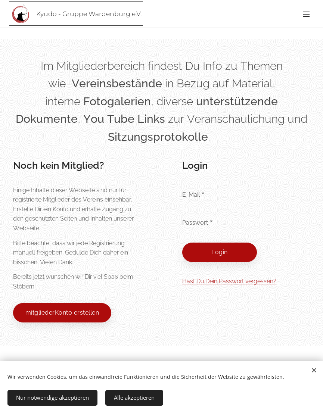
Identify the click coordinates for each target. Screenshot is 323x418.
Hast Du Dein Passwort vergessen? (229, 281)
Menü (306, 14)
